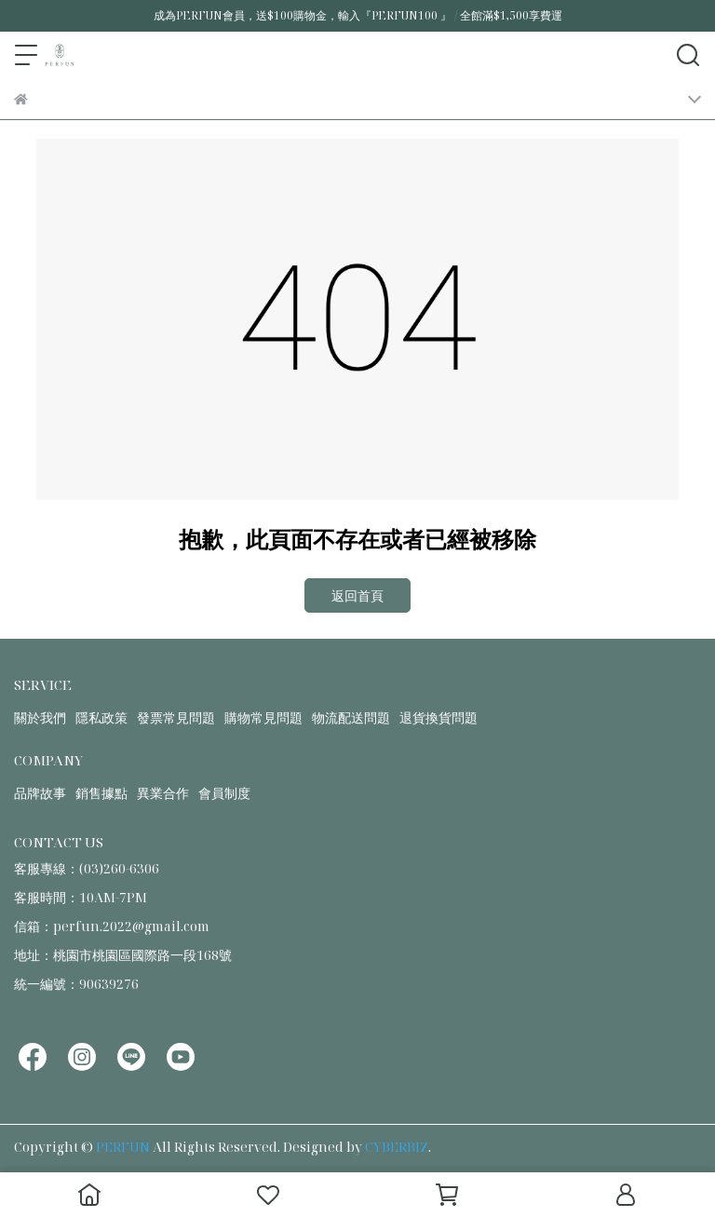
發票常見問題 (176, 717)
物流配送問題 (351, 717)
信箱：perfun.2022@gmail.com (111, 926)
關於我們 (40, 717)
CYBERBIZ (396, 1147)
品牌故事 (40, 793)
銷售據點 (101, 793)
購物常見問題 (263, 717)
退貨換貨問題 (438, 717)
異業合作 (163, 793)
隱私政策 (101, 717)
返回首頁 (357, 595)
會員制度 (224, 793)
